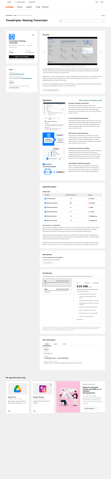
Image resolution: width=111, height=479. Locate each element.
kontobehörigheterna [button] (26, 78)
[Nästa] (101, 52)
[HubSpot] (10, 7)
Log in (96, 2)
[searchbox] (82, 20)
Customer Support (20, 2)
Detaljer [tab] (47, 344)
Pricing (38, 7)
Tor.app (11, 52)
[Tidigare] (44, 52)
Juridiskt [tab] (64, 344)
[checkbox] (57, 282)
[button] (103, 15)
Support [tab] (55, 344)
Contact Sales (31, 2)
